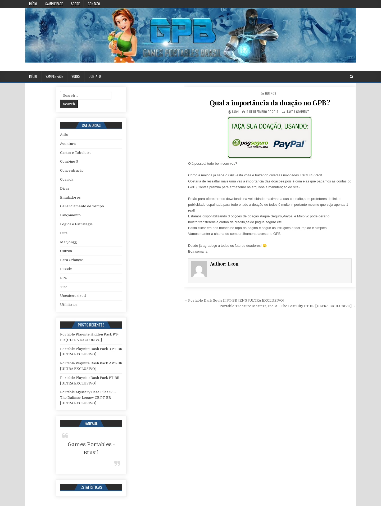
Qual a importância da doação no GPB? (270, 102)
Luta (63, 233)
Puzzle (66, 269)
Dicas (64, 188)
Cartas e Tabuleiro (76, 153)
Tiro (63, 287)
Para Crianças (72, 260)
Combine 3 (69, 161)
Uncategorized (73, 296)
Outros (270, 93)
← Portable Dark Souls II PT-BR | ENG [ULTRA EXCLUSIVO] (234, 300)
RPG (63, 278)
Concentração (72, 170)
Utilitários (69, 305)
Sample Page (54, 3)
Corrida (66, 179)
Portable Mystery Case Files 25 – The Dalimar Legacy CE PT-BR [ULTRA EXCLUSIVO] (88, 397)
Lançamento (70, 215)
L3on (235, 111)
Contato (94, 3)
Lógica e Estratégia (76, 224)
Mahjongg (68, 242)
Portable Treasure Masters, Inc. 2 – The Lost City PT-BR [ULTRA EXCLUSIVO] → (288, 306)
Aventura (68, 144)
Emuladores (70, 197)
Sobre (75, 3)
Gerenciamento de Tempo (82, 206)
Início (33, 3)
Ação (64, 135)
